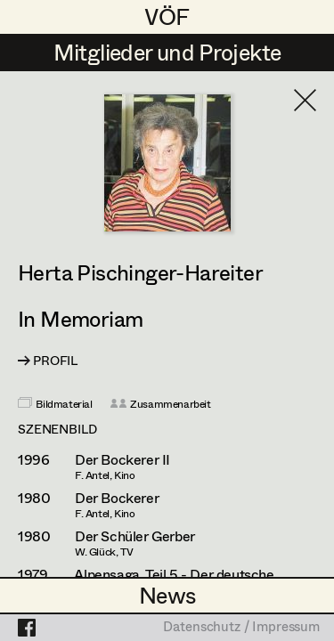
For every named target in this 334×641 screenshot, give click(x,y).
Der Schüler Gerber (135, 536)
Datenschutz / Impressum (241, 628)
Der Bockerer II (122, 459)
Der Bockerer (117, 498)
